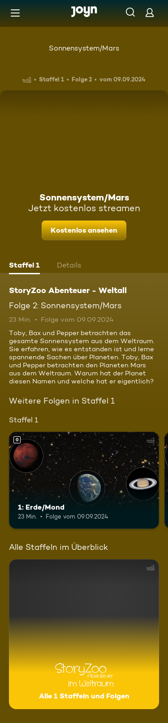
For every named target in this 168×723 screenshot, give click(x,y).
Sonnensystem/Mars (84, 48)
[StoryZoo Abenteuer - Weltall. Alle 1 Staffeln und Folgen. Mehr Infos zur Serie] (84, 634)
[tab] (24, 266)
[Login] (149, 12)
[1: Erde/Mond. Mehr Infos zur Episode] (84, 480)
